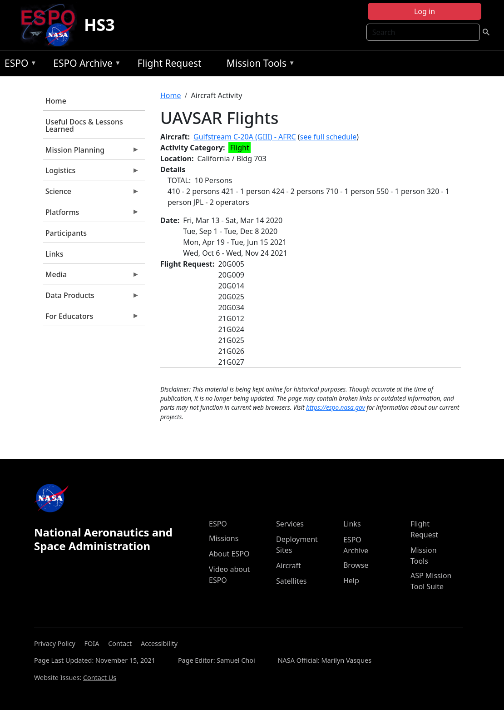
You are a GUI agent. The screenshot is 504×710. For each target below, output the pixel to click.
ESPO (18, 65)
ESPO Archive (85, 65)
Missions (223, 538)
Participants (66, 233)
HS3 (99, 25)
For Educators (91, 318)
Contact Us (99, 677)
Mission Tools (258, 65)
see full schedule (328, 137)
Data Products (91, 297)
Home (55, 101)
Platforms (91, 214)
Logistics (91, 172)
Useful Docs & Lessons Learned (84, 125)
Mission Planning (91, 152)
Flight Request (170, 63)
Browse (355, 565)
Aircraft (288, 566)
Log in (424, 11)
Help (351, 581)
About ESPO (229, 554)
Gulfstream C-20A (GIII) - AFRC (244, 137)
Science (91, 193)
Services (290, 524)
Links (54, 254)
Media (91, 276)
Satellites (291, 581)
